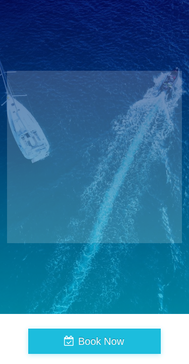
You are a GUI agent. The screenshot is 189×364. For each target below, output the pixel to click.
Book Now (101, 341)
